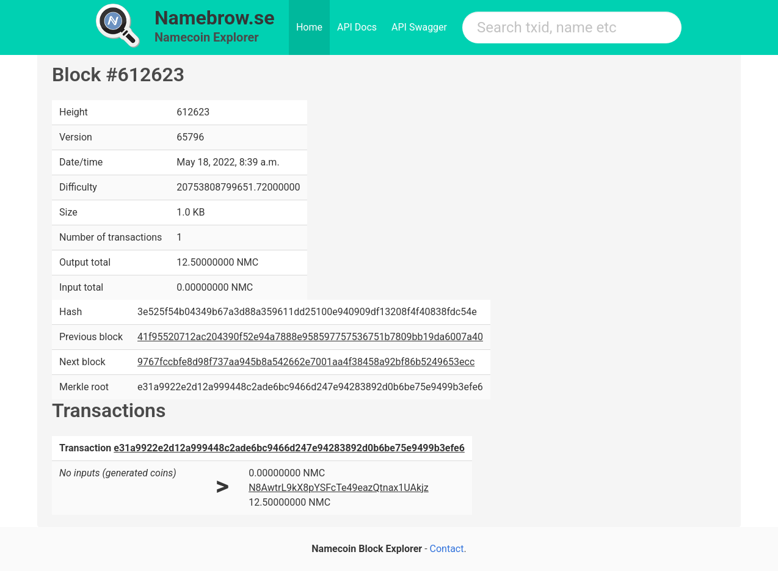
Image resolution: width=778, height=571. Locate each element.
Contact (447, 549)
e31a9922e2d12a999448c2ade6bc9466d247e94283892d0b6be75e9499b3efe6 (289, 448)
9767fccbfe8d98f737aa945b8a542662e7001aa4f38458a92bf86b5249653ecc (305, 362)
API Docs (357, 27)
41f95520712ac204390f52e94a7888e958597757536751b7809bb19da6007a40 (310, 337)
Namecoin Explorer (207, 37)
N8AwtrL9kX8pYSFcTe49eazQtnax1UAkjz (339, 487)
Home (309, 27)
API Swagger (419, 27)
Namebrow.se (215, 17)
